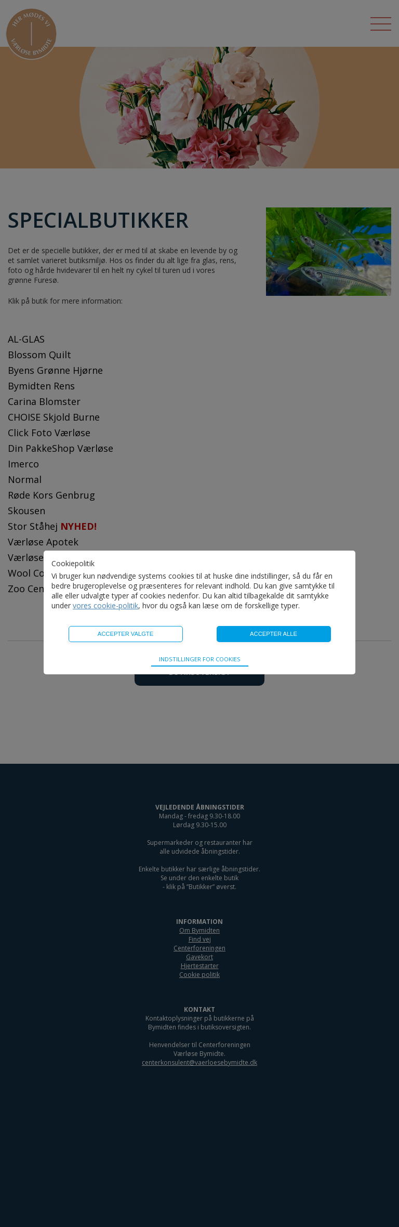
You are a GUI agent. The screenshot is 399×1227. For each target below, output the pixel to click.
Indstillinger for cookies (200, 659)
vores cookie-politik (105, 605)
